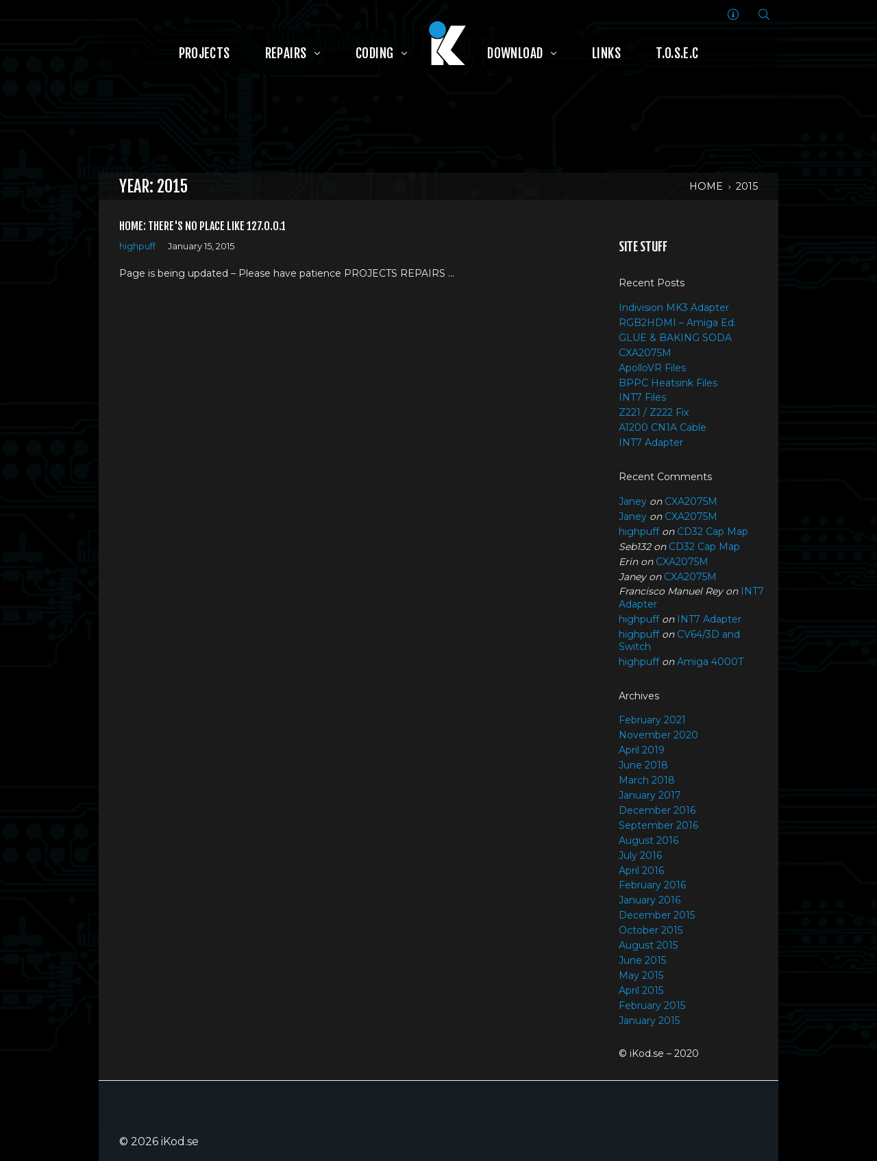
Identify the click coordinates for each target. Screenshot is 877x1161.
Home (706, 186)
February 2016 (652, 885)
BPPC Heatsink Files (668, 383)
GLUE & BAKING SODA (675, 338)
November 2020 (658, 735)
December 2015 (657, 915)
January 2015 (649, 1020)
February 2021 (652, 720)
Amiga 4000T (710, 662)
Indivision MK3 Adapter (674, 307)
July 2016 (640, 855)
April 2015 (641, 990)
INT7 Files (642, 397)
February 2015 (652, 1005)
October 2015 (650, 930)
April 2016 (641, 870)
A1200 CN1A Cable (662, 427)
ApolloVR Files (652, 368)
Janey (633, 501)
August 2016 (648, 840)
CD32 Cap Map (712, 531)
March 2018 (647, 780)
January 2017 (650, 795)
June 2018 (643, 765)
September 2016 (658, 825)
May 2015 (641, 975)
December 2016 (657, 810)
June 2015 (642, 960)
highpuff (137, 246)
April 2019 (642, 750)
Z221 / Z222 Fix (654, 412)
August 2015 (648, 945)
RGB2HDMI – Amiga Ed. (677, 322)
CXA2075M (645, 353)
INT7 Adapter (651, 442)
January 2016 (649, 900)
